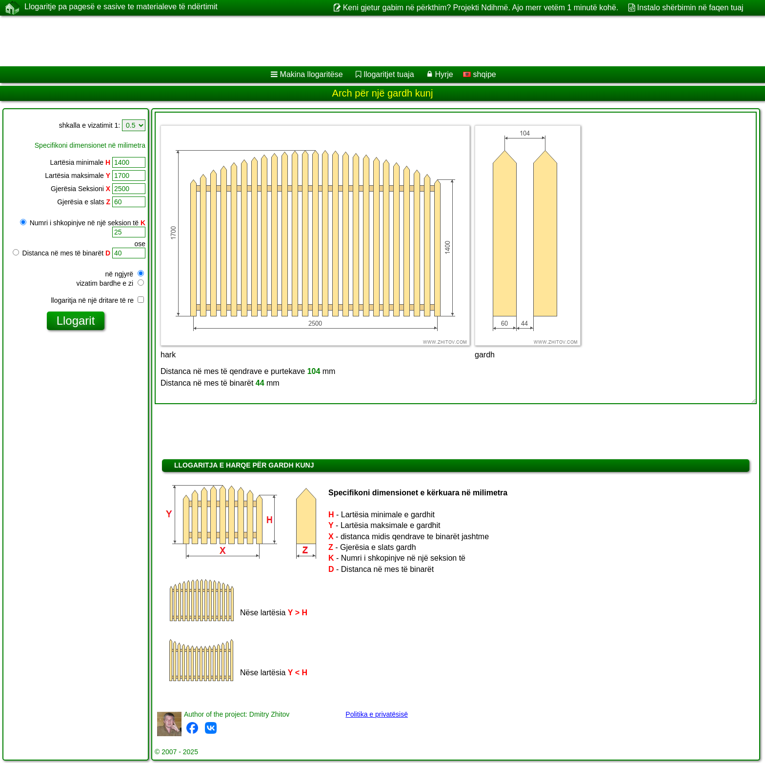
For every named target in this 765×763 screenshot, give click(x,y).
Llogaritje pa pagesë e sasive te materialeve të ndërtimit (121, 7)
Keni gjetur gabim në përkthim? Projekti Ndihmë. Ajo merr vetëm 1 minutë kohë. (481, 7)
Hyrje (444, 74)
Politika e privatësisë (376, 714)
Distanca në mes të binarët (61, 253)
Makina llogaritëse (311, 74)
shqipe (479, 74)
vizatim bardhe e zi (110, 283)
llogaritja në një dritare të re (97, 300)
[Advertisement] (296, 41)
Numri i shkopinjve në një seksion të (82, 223)
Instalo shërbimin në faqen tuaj (690, 7)
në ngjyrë (124, 274)
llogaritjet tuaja (388, 74)
